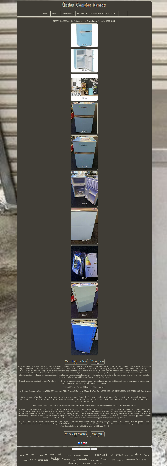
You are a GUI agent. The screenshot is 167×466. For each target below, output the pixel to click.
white (30, 454)
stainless (120, 460)
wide (92, 455)
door (138, 454)
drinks (119, 454)
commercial (43, 460)
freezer (66, 459)
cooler (86, 463)
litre (144, 459)
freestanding (132, 459)
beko (94, 464)
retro (37, 455)
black (33, 459)
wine (113, 459)
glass (100, 464)
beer (41, 455)
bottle (111, 455)
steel (74, 460)
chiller (70, 463)
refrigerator (78, 455)
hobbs (86, 455)
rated (126, 455)
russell (25, 460)
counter (83, 459)
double (22, 455)
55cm (131, 455)
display (146, 455)
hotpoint (78, 464)
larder (105, 459)
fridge (55, 459)
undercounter (54, 454)
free (97, 460)
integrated (101, 454)
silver (92, 460)
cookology (68, 455)
